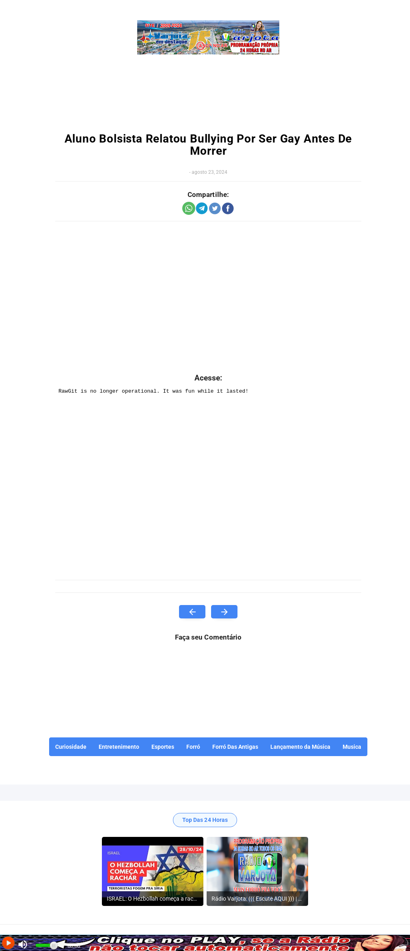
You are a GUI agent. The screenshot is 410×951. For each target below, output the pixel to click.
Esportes (162, 747)
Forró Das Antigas (235, 747)
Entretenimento (119, 747)
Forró (193, 747)
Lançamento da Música (300, 747)
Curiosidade (70, 747)
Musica (352, 747)
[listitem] (152, 871)
